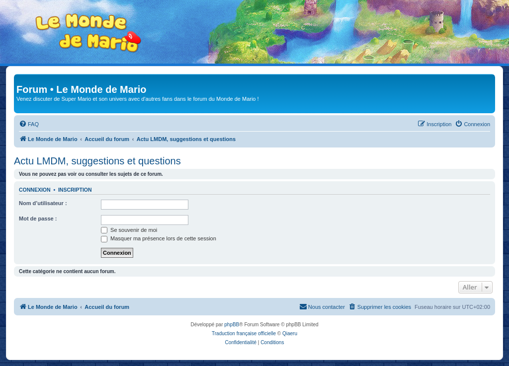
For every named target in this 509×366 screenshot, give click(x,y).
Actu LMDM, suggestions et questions (97, 160)
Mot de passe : (38, 218)
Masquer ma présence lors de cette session (158, 238)
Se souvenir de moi (129, 230)
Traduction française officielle (244, 333)
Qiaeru (289, 333)
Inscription (75, 190)
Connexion (35, 190)
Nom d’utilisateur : (43, 203)
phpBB (231, 324)
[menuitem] (29, 124)
